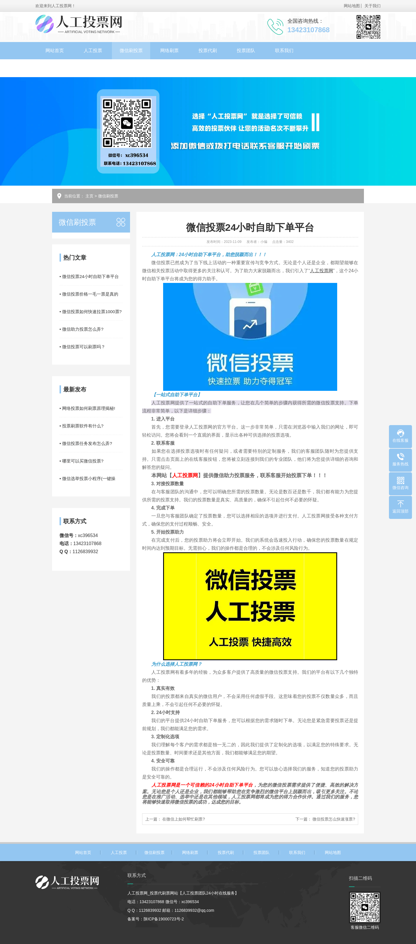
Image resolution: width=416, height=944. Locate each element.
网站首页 (54, 50)
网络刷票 (169, 50)
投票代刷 (208, 50)
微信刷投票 (131, 50)
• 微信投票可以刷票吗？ (82, 346)
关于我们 (373, 5)
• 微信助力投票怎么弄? (82, 329)
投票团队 (246, 50)
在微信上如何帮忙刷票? (183, 819)
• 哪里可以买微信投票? (82, 460)
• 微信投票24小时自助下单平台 (89, 276)
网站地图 (352, 5)
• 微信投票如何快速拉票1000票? (91, 311)
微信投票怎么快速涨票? (333, 819)
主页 (89, 196)
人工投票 (93, 50)
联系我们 (284, 50)
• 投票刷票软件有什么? (82, 425)
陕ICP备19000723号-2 (164, 919)
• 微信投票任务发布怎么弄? (86, 443)
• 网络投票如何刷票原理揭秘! (87, 408)
